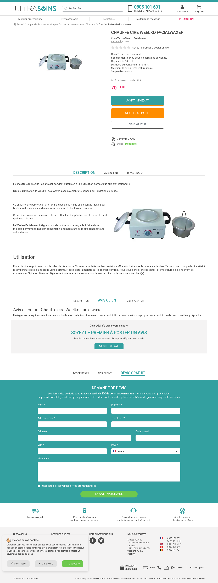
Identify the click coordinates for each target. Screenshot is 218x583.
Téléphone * (118, 418)
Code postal (142, 431)
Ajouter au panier (137, 113)
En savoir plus (197, 567)
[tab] (145, 567)
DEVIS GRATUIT (137, 124)
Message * (43, 458)
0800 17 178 (173, 550)
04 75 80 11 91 (174, 541)
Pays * (114, 445)
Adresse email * (46, 418)
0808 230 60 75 (174, 544)
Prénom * (116, 404)
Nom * (41, 404)
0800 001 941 (173, 547)
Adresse (42, 431)
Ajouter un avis (109, 346)
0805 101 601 (173, 538)
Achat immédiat (137, 100)
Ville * (41, 445)
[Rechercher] (92, 8)
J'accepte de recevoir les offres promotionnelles (68, 485)
